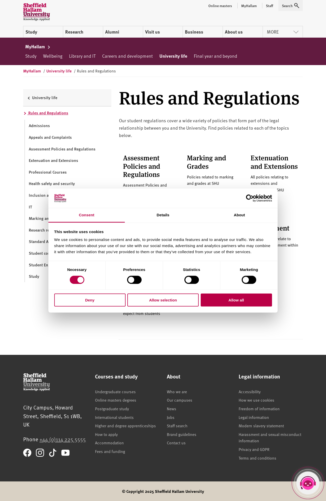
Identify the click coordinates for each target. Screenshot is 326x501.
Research (74, 31)
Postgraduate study (112, 408)
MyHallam (37, 46)
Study (31, 31)
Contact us (176, 442)
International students (114, 417)
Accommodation (109, 442)
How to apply (106, 434)
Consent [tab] (86, 215)
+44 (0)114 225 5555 (62, 439)
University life (173, 56)
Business (194, 31)
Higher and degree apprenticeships (125, 425)
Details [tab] (163, 215)
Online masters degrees (115, 400)
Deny (89, 300)
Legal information (254, 417)
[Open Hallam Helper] (307, 483)
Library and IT (82, 56)
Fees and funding (110, 451)
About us (234, 31)
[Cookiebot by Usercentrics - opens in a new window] (249, 198)
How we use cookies (256, 400)
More (282, 31)
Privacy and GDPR (254, 449)
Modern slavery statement (261, 425)
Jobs (170, 417)
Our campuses (179, 400)
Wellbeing (52, 56)
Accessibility (250, 391)
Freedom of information (259, 408)
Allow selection (163, 300)
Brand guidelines (181, 434)
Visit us (152, 31)
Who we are (177, 391)
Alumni (112, 31)
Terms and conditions (257, 458)
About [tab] (239, 215)
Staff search (177, 425)
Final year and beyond (215, 56)
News (171, 408)
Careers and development (127, 56)
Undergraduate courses (115, 391)
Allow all (236, 300)
